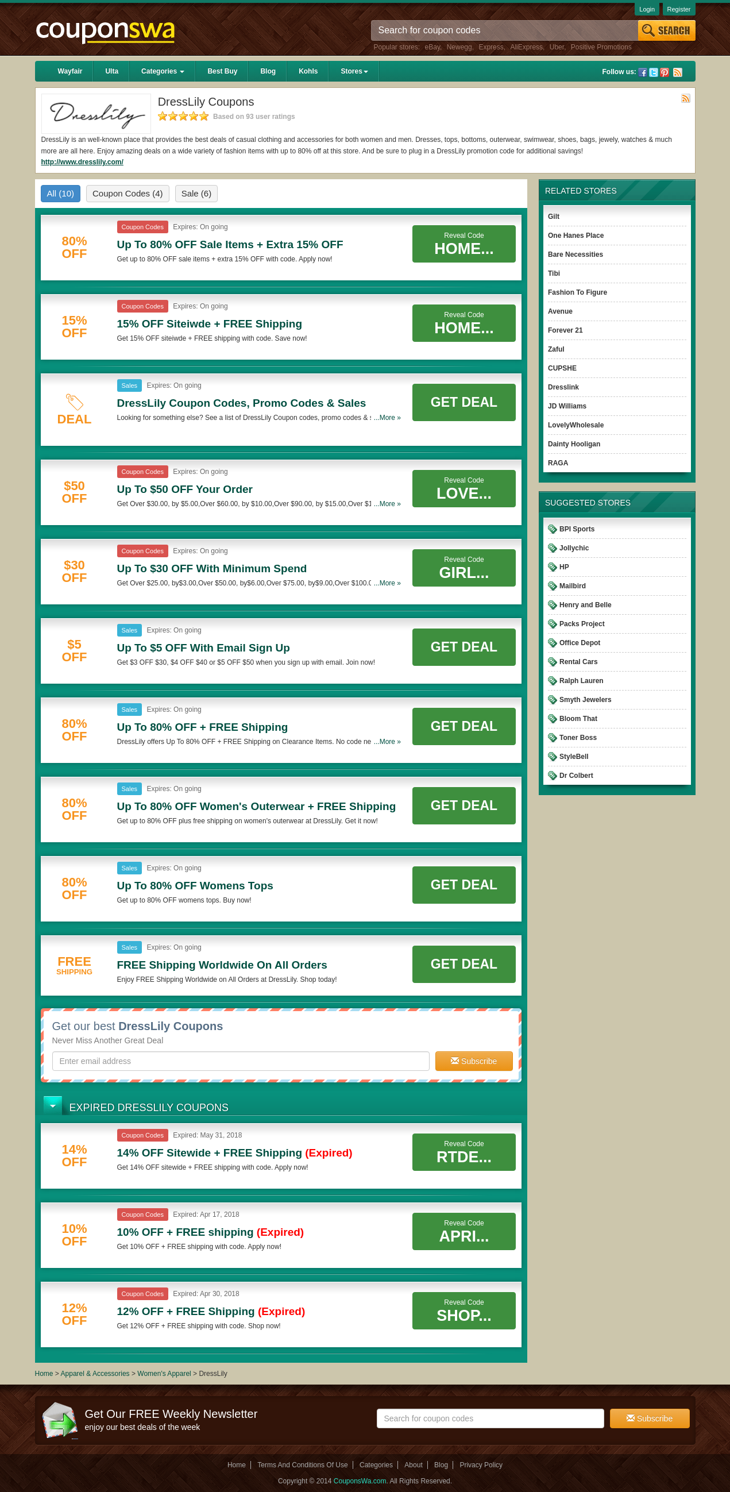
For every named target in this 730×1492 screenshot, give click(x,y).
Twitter (653, 72)
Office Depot (579, 643)
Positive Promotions (601, 47)
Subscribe (474, 1061)
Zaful (556, 349)
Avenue (560, 311)
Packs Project (582, 624)
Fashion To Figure (577, 292)
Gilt (553, 217)
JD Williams (567, 406)
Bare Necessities (575, 254)
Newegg (459, 47)
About (413, 1465)
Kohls (308, 71)
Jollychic (574, 548)
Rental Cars (578, 662)
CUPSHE (562, 368)
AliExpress (526, 47)
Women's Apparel (164, 1374)
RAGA (558, 463)
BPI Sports (576, 529)
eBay (432, 47)
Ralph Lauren (581, 681)
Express (490, 47)
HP (564, 567)
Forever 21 (565, 330)
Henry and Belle (585, 605)
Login (647, 9)
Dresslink (563, 387)
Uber (557, 47)
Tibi (554, 273)
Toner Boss (578, 738)
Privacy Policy (481, 1465)
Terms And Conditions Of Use (302, 1465)
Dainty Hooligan (574, 444)
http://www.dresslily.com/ (82, 162)
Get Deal (464, 402)
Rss (677, 72)
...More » (387, 418)
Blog (268, 71)
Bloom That (578, 719)
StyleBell (574, 757)
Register (679, 9)
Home (44, 1374)
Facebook (642, 72)
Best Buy (222, 71)
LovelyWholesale (576, 425)
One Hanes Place (576, 236)
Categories (162, 71)
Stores (354, 71)
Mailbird (572, 586)
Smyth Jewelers (585, 700)
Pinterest (664, 72)
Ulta (111, 71)
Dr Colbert (576, 776)
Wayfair (70, 71)
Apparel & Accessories (95, 1374)
